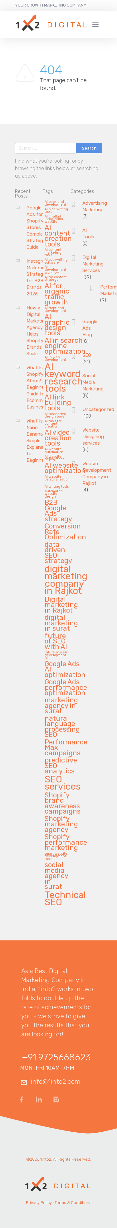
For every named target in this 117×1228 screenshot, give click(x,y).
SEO (86, 355)
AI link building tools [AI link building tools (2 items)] (58, 403)
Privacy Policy (39, 1202)
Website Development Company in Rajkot (96, 473)
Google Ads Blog (89, 328)
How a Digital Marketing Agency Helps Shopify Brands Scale (37, 330)
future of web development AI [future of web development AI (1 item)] (56, 655)
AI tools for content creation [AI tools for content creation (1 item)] (53, 423)
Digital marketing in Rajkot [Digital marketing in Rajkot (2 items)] (61, 605)
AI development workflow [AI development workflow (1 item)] (55, 269)
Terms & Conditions (73, 1202)
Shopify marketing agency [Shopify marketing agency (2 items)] (61, 824)
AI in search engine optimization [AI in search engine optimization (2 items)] (65, 346)
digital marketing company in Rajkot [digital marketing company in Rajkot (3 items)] (66, 580)
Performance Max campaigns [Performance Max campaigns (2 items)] (66, 748)
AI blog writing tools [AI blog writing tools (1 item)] (56, 211)
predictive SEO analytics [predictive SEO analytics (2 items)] (61, 766)
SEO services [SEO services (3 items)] (62, 783)
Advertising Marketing (94, 206)
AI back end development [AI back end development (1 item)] (55, 203)
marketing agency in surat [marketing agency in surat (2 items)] (61, 706)
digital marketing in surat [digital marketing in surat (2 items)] (61, 623)
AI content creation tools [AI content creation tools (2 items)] (58, 236)
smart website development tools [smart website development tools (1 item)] (56, 856)
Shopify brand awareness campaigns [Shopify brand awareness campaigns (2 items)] (62, 803)
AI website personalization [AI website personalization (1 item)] (57, 478)
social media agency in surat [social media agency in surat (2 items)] (56, 876)
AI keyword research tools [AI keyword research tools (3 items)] (64, 378)
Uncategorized (98, 409)
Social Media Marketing (93, 382)
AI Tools (88, 233)
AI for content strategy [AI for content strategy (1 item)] (56, 278)
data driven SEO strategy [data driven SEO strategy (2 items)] (58, 553)
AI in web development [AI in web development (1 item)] (55, 359)
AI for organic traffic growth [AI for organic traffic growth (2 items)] (57, 294)
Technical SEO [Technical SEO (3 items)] (65, 899)
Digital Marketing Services (93, 264)
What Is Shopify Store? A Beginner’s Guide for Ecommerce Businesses (39, 387)
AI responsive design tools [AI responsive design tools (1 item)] (55, 415)
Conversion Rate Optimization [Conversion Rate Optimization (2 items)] (65, 532)
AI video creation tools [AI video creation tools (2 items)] (58, 438)
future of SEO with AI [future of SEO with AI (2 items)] (56, 642)
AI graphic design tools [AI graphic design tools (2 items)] (57, 325)
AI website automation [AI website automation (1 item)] (54, 450)
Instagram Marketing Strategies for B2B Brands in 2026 (38, 277)
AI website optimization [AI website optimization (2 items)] (65, 468)
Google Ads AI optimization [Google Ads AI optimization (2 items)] (65, 670)
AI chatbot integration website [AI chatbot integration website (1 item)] (54, 219)
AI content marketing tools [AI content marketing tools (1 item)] (53, 252)
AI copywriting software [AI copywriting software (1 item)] (56, 261)
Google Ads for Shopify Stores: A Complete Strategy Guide (37, 227)
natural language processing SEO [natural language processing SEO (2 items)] (62, 726)
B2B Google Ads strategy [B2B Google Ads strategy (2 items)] (58, 511)
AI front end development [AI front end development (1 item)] (55, 309)
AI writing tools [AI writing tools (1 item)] (57, 487)
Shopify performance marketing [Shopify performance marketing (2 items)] (66, 843)
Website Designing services (93, 436)
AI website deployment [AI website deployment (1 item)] (54, 458)
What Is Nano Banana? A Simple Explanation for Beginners (39, 440)
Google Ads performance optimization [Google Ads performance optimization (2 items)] (66, 688)
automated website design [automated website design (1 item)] (54, 494)
